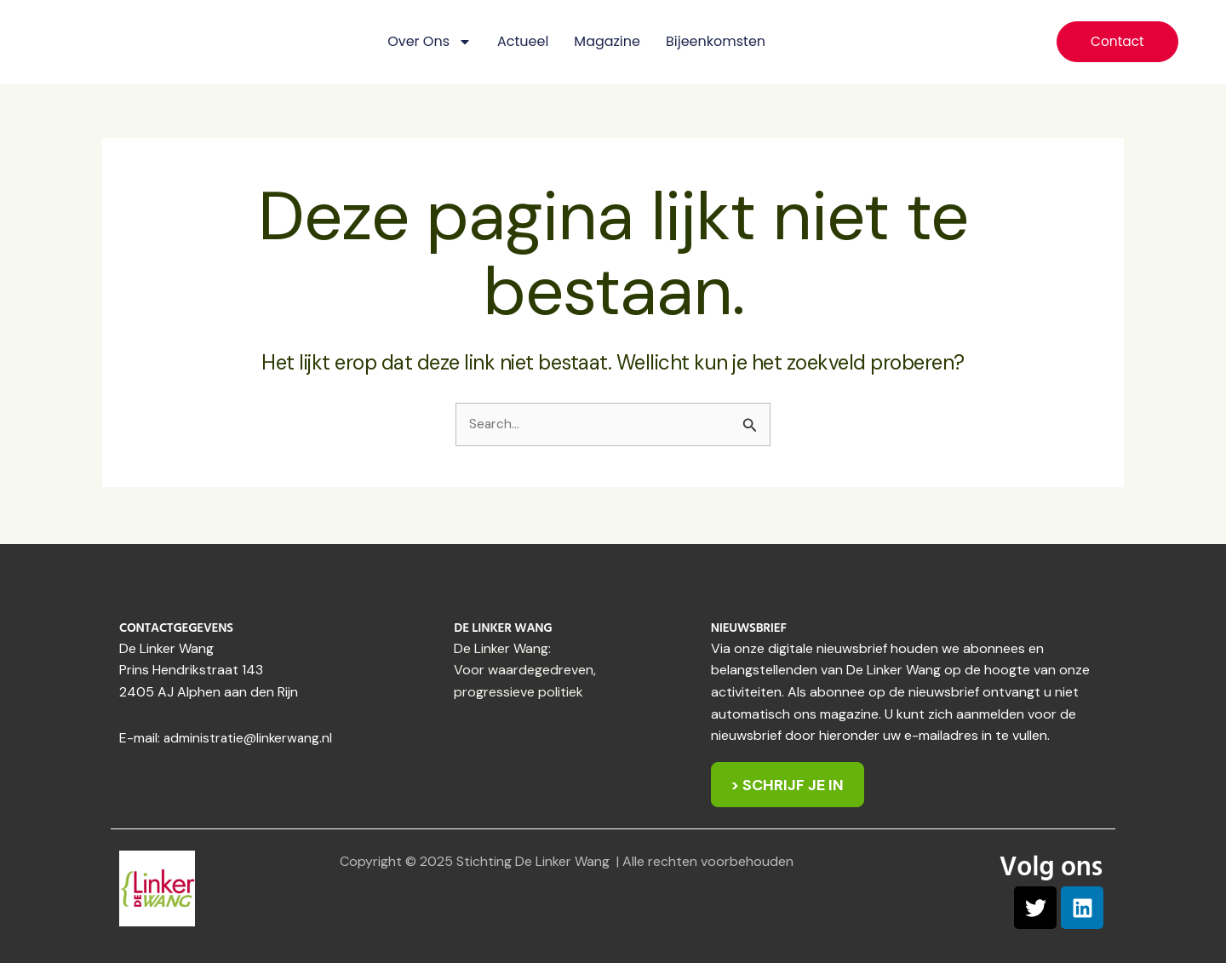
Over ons (429, 42)
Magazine (607, 41)
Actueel (522, 41)
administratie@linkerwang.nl (249, 735)
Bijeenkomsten (715, 41)
